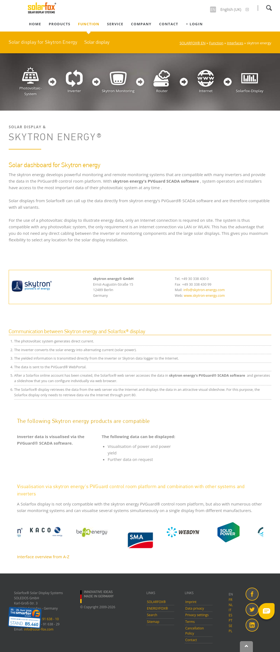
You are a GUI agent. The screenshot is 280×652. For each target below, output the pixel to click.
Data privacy (194, 608)
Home (35, 23)
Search (269, 8)
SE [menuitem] (230, 625)
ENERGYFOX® (157, 608)
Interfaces (235, 42)
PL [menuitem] (230, 631)
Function (88, 23)
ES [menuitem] (230, 615)
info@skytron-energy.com (204, 289)
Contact (168, 23)
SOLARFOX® (156, 602)
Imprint (190, 602)
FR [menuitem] (231, 599)
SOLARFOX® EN (192, 42)
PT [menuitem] (231, 620)
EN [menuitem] (231, 594)
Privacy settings (196, 615)
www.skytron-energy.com (204, 295)
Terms (190, 621)
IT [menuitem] (230, 610)
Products (59, 23)
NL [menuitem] (231, 605)
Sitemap (153, 621)
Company (141, 23)
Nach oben (246, 646)
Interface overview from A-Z (43, 556)
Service (115, 23)
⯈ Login (194, 23)
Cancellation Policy (194, 631)
